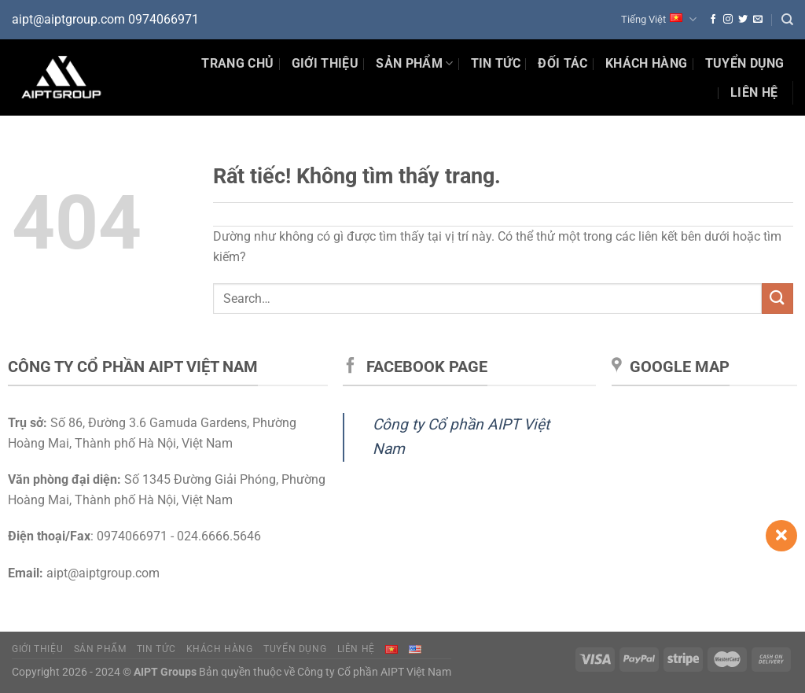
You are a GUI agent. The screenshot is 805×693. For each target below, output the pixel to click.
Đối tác (562, 63)
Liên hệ (753, 92)
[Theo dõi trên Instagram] (728, 19)
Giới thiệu (325, 63)
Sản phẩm (414, 64)
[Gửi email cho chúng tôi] (758, 19)
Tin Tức (495, 63)
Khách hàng (646, 63)
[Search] (787, 20)
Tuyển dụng (745, 63)
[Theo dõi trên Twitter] (743, 19)
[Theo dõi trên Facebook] (713, 19)
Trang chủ (237, 63)
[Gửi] (777, 298)
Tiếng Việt (659, 19)
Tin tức (156, 648)
